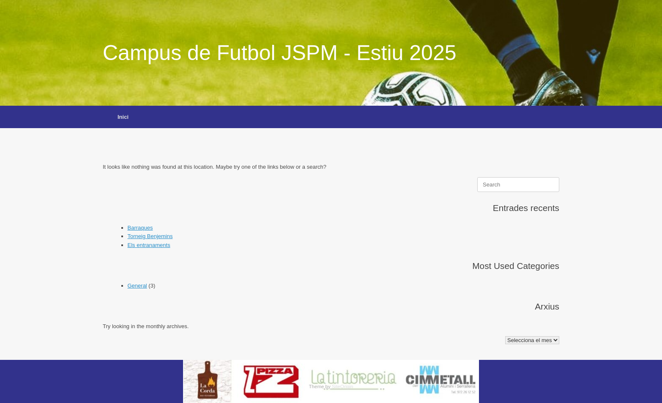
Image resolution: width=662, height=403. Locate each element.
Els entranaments (149, 245)
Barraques (140, 228)
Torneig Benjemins (150, 236)
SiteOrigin (342, 386)
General (137, 285)
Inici (123, 117)
